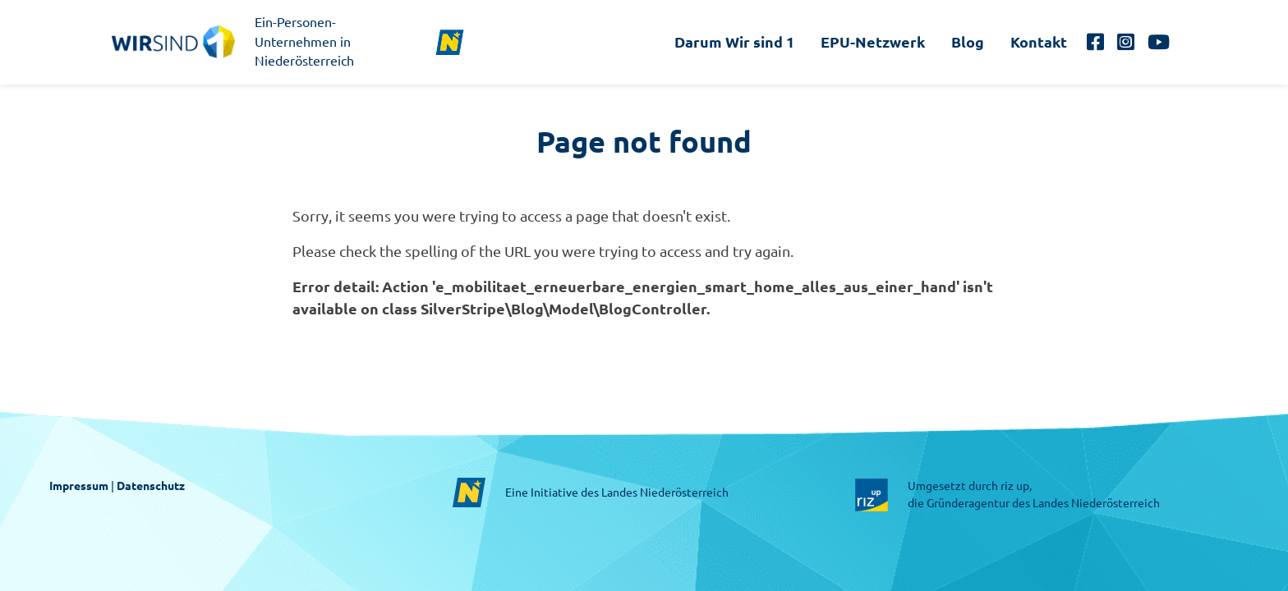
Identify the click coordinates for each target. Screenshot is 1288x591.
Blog (967, 42)
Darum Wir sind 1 (734, 42)
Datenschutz (151, 485)
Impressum (78, 485)
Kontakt (1038, 42)
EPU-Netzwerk (873, 42)
